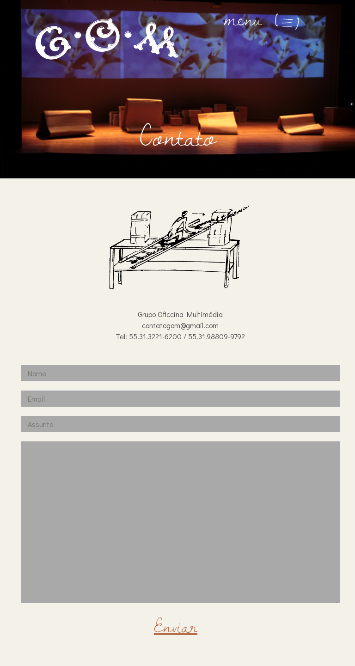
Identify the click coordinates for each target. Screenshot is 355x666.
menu (263, 18)
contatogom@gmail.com (180, 325)
